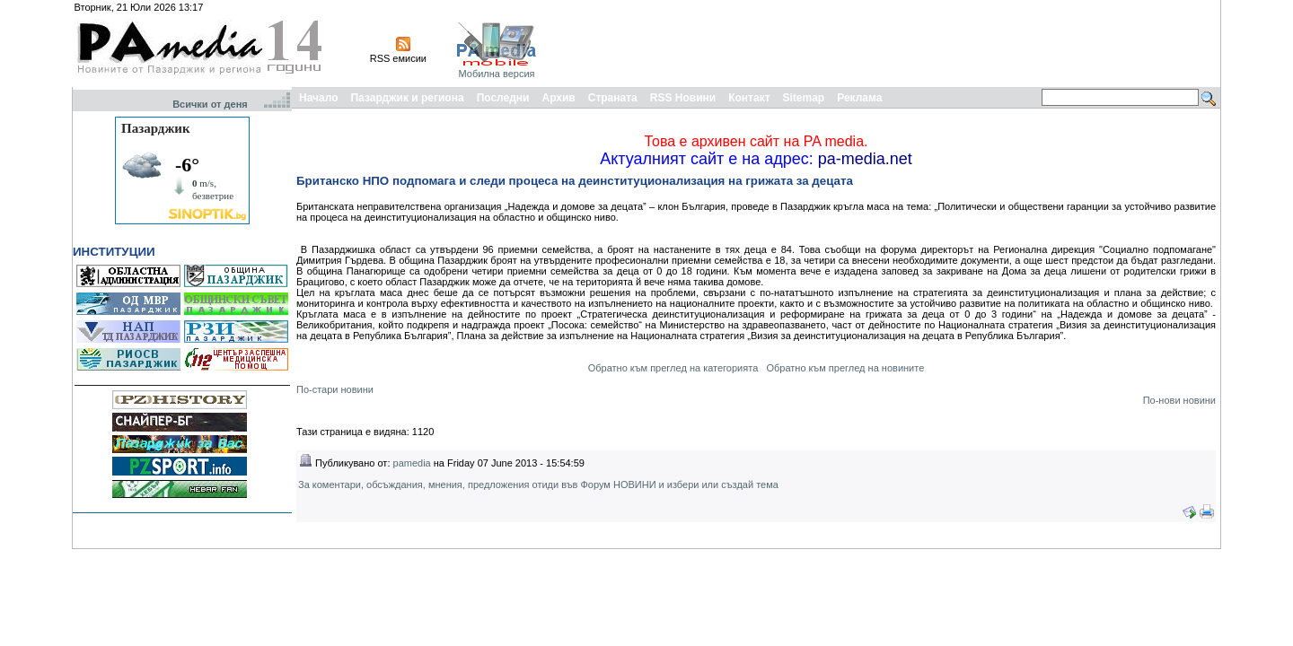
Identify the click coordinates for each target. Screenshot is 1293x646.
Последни (503, 98)
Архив (558, 98)
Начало (318, 98)
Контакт (749, 98)
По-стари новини (335, 389)
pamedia (412, 463)
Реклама (859, 98)
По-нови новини (1179, 400)
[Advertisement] (891, 43)
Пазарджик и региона (406, 98)
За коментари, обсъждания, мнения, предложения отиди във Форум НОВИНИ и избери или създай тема (538, 484)
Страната (613, 98)
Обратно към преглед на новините (845, 367)
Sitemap (804, 98)
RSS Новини (683, 98)
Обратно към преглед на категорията (673, 367)
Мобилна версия (496, 73)
